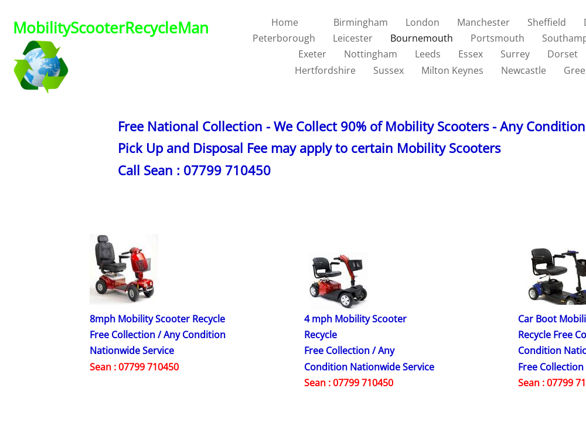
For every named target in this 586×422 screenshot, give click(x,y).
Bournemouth (421, 38)
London (423, 22)
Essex (470, 53)
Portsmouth (497, 38)
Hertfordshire (325, 70)
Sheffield (546, 22)
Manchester (483, 22)
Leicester (353, 38)
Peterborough (284, 38)
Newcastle (523, 70)
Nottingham (370, 53)
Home (284, 22)
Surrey (515, 53)
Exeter (312, 53)
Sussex (388, 70)
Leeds (428, 53)
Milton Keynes (452, 70)
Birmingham (360, 22)
